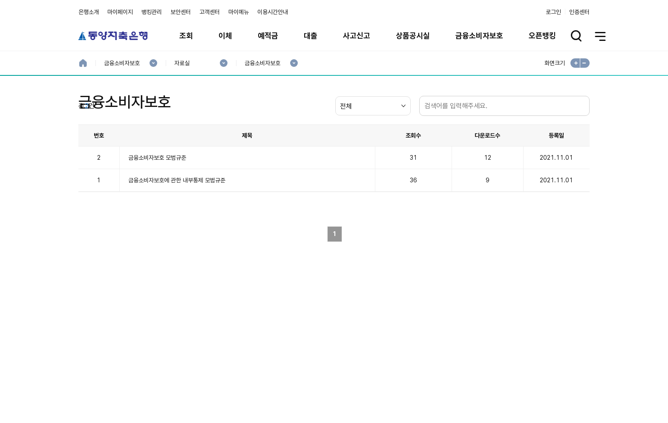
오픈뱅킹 (542, 35)
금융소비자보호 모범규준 (157, 198)
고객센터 (209, 12)
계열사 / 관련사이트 (511, 390)
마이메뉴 (238, 12)
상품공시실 (413, 35)
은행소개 (88, 12)
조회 (186, 35)
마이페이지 (120, 12)
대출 (310, 35)
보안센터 (180, 12)
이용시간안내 (272, 12)
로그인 (553, 12)
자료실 (182, 63)
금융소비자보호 (479, 35)
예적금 (268, 35)
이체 (225, 35)
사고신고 (356, 35)
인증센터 (579, 12)
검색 (581, 147)
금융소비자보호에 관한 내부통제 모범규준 (176, 221)
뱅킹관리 (151, 12)
